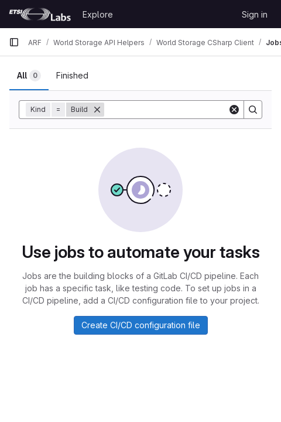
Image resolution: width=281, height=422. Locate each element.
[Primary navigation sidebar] (14, 42)
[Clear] (234, 110)
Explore (98, 14)
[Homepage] (39, 14)
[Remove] (97, 110)
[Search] (253, 109)
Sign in (255, 14)
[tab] (29, 75)
